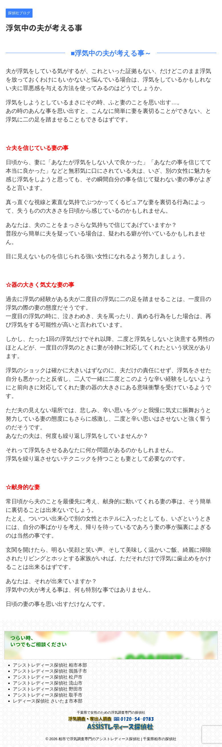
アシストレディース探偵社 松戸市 (47, 677)
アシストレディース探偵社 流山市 (47, 683)
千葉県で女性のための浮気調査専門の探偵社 (111, 713)
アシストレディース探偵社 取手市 (47, 695)
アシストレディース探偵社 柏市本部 (50, 665)
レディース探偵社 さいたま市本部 (47, 701)
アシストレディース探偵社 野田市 (47, 689)
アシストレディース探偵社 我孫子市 (50, 671)
